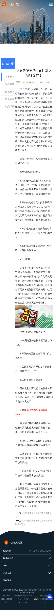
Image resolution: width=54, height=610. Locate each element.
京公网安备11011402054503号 (45, 599)
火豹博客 (10, 77)
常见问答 (9, 99)
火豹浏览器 (11, 3)
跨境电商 (9, 91)
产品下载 (9, 106)
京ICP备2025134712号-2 (6, 599)
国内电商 (9, 84)
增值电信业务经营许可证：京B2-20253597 (23, 599)
